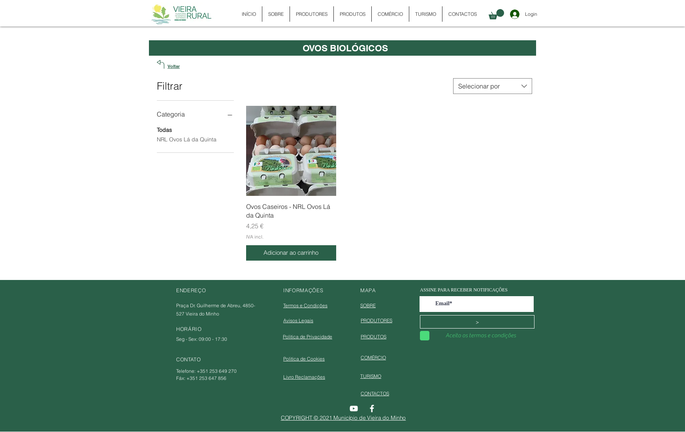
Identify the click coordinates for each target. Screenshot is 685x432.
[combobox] (492, 86)
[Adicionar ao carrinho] (291, 253)
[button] (496, 14)
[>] (477, 322)
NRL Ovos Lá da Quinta (186, 139)
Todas (164, 129)
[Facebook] (372, 408)
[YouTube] (354, 408)
